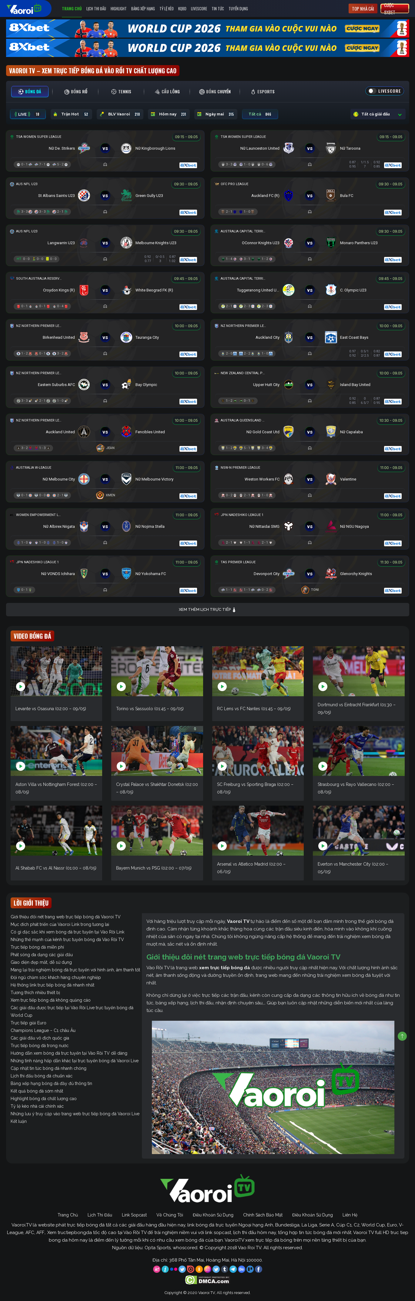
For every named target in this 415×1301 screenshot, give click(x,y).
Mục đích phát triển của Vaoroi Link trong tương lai (60, 924)
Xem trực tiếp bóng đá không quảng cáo (51, 1000)
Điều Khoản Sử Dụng (213, 1215)
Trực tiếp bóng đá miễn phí (37, 947)
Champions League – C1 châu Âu (43, 1030)
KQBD (182, 8)
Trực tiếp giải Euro (28, 1022)
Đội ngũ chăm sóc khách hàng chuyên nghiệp (56, 977)
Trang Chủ (72, 8)
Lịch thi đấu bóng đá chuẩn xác (41, 1075)
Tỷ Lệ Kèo (166, 8)
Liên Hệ (350, 1215)
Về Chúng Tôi (169, 1215)
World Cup (21, 1015)
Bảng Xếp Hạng (143, 8)
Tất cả (260, 114)
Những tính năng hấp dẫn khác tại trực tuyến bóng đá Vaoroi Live (75, 1060)
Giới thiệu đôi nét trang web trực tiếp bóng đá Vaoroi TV (66, 916)
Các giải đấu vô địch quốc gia (40, 1038)
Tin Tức (218, 8)
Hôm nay (169, 114)
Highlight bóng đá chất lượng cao (44, 1098)
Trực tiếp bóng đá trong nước (40, 1045)
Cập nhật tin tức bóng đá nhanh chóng (48, 1068)
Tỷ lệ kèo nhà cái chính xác (37, 1106)
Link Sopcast (134, 1215)
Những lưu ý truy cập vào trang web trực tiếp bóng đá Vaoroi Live (75, 1113)
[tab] (30, 92)
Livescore (199, 8)
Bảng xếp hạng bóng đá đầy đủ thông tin (51, 1083)
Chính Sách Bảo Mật (263, 1215)
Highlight (119, 8)
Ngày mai (216, 114)
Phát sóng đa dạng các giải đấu (42, 954)
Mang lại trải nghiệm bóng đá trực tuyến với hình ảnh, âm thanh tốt (75, 969)
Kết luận (19, 1121)
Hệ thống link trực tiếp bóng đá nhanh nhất (52, 985)
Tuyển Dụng (238, 8)
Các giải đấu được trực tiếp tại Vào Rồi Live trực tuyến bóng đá (72, 1007)
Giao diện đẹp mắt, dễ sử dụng (41, 962)
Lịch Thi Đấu (96, 8)
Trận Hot (71, 114)
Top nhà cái (363, 8)
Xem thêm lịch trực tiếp (207, 609)
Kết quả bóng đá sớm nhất (37, 1091)
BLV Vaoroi (120, 114)
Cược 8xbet (389, 8)
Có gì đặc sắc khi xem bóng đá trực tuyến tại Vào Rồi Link (67, 932)
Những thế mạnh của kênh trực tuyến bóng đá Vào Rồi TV (67, 939)
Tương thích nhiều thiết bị (35, 992)
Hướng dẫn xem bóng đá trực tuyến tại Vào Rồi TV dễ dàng (69, 1053)
